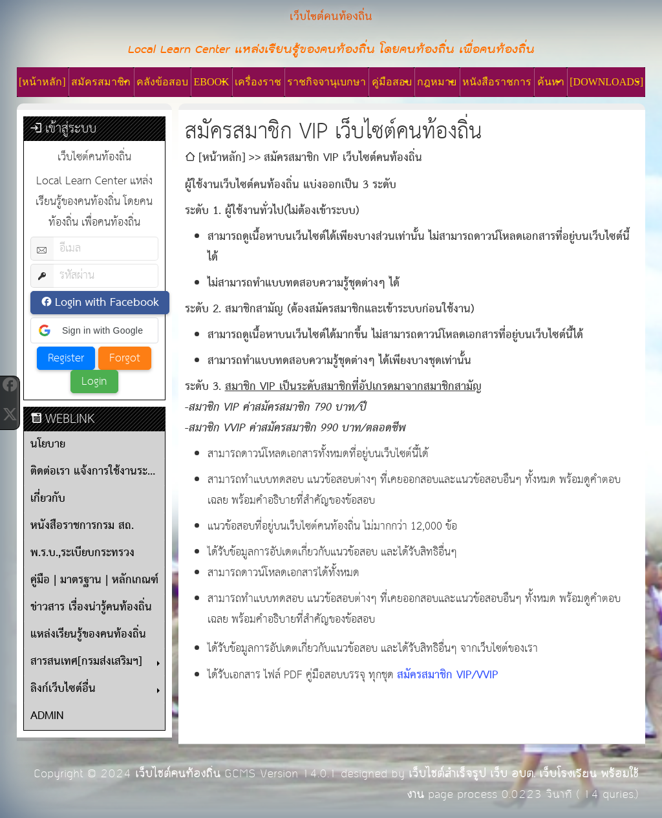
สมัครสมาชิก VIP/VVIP (447, 675)
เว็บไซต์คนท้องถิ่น (177, 774)
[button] (94, 330)
